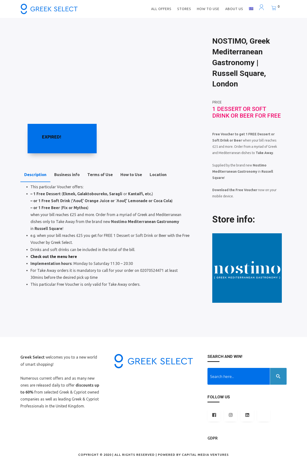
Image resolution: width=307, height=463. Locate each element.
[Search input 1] (239, 376)
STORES (184, 9)
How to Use (131, 174)
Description (35, 174)
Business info (67, 174)
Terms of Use (100, 174)
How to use (208, 9)
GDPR (212, 438)
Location (158, 174)
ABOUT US (234, 9)
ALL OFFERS (161, 9)
